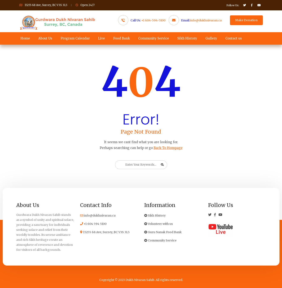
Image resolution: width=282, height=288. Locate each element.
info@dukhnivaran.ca (206, 20)
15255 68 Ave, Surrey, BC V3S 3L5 (105, 232)
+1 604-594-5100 (153, 20)
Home (25, 38)
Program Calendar (75, 38)
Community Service (153, 38)
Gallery (211, 38)
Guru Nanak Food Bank (163, 232)
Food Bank (121, 38)
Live (101, 38)
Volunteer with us (158, 224)
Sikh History (187, 38)
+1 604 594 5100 (93, 224)
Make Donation (246, 20)
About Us (45, 38)
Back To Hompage (168, 148)
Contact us (233, 38)
